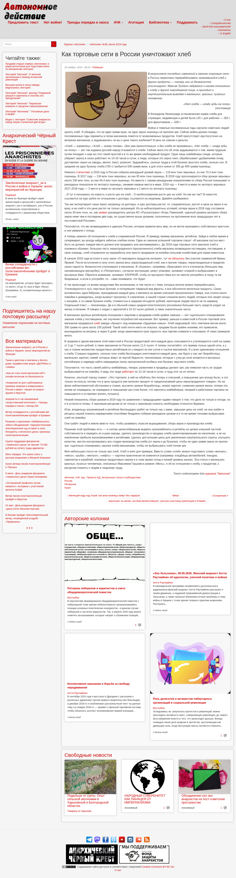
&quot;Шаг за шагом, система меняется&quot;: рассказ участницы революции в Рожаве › (158, 501)
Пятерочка (70, 484)
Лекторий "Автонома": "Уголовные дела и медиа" (27, 112)
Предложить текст (23, 22)
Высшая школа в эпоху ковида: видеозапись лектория (22, 86)
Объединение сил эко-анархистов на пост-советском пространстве (203, 799)
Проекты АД (93, 477)
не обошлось (176, 258)
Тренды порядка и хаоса (88, 22)
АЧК (118, 22)
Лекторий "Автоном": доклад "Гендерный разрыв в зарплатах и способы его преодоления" (28, 96)
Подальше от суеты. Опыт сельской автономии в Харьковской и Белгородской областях (87, 800)
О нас (118, 870)
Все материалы (23, 341)
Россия (68, 480)
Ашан (67, 487)
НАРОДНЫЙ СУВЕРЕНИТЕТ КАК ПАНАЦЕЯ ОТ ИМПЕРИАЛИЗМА (144, 799)
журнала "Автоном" (218, 473)
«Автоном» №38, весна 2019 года (107, 44)
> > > (29, 528)
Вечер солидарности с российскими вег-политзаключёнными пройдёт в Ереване (27, 269)
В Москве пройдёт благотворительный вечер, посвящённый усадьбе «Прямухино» (26, 518)
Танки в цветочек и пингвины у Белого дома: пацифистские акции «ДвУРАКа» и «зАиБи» (28, 363)
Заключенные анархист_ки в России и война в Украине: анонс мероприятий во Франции (28, 186)
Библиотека (160, 22)
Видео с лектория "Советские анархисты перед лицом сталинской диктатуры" (28, 120)
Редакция (97, 67)
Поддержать (187, 22)
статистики (83, 172)
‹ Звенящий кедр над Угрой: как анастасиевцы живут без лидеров (103, 495)
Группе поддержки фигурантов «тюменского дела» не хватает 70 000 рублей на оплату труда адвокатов (26, 444)
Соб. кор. (80, 477)
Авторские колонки (86, 518)
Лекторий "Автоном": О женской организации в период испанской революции (23, 77)
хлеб (97, 323)
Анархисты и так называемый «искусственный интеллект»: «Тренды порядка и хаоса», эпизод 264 (26, 402)
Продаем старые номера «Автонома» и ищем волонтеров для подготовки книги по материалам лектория (27, 66)
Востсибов (73, 597)
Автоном (69, 477)
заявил (103, 212)
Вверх (175, 495)
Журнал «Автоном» (75, 44)
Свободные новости (88, 755)
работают (128, 371)
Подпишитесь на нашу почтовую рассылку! (29, 313)
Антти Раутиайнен (163, 582)
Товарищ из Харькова (79, 811)
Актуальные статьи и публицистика (121, 477)
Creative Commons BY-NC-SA (158, 866)
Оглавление (219, 495)
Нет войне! (53, 22)
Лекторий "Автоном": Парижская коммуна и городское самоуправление (26, 104)
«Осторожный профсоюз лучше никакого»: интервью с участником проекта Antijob (24, 486)
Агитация (136, 22)
